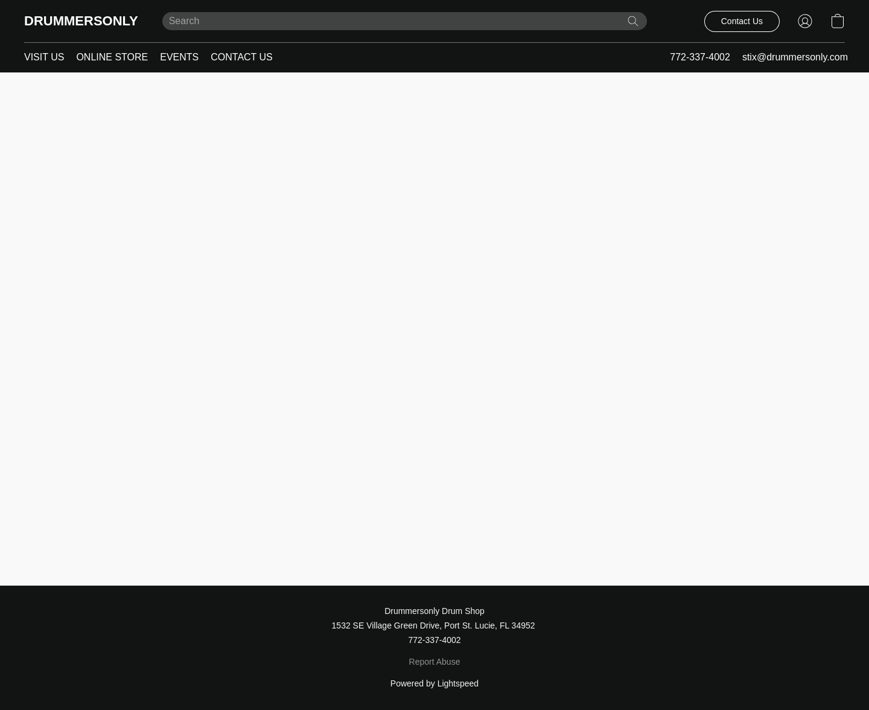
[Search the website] (633, 21)
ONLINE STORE (112, 57)
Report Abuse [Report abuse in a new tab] (434, 662)
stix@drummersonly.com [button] (795, 57)
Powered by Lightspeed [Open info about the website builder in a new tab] (434, 683)
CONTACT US (242, 57)
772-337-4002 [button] (700, 57)
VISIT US (44, 57)
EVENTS (179, 57)
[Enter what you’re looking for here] (404, 21)
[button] (81, 21)
